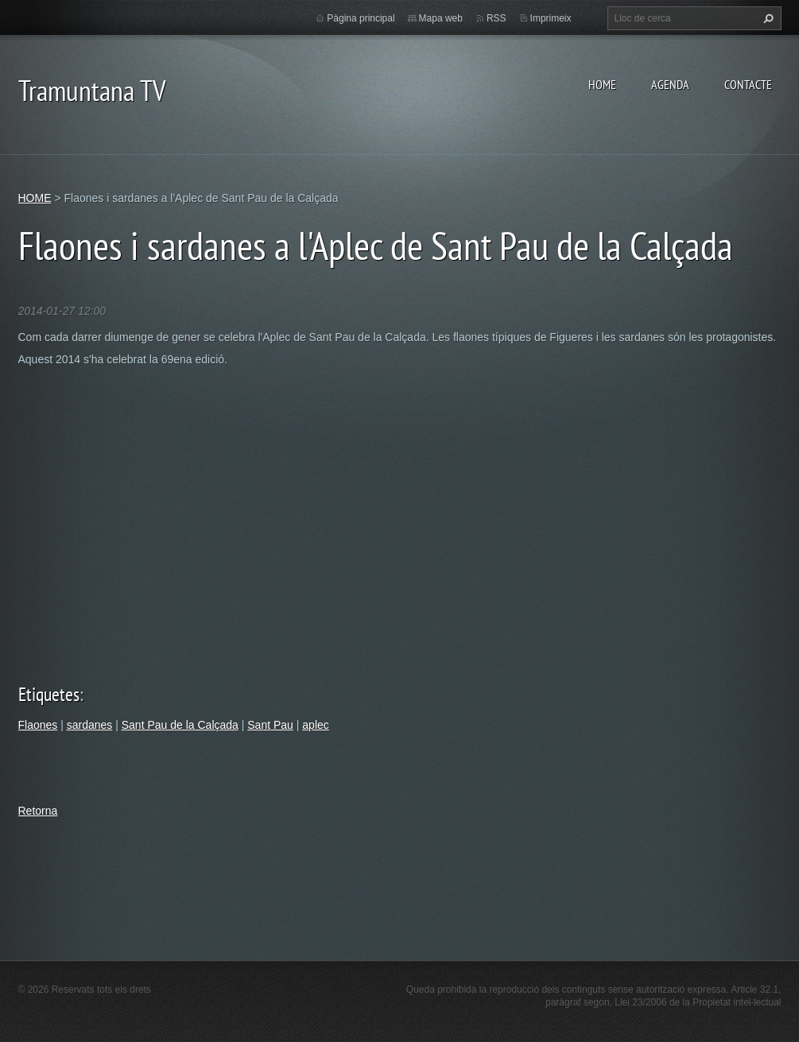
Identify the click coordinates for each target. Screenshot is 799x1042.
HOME (602, 84)
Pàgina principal (360, 18)
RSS (496, 18)
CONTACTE (748, 84)
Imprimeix (551, 18)
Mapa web (441, 18)
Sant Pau (270, 725)
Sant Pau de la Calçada (180, 725)
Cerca (766, 18)
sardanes (90, 725)
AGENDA (670, 84)
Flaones (38, 725)
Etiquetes (49, 694)
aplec (315, 725)
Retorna (38, 810)
